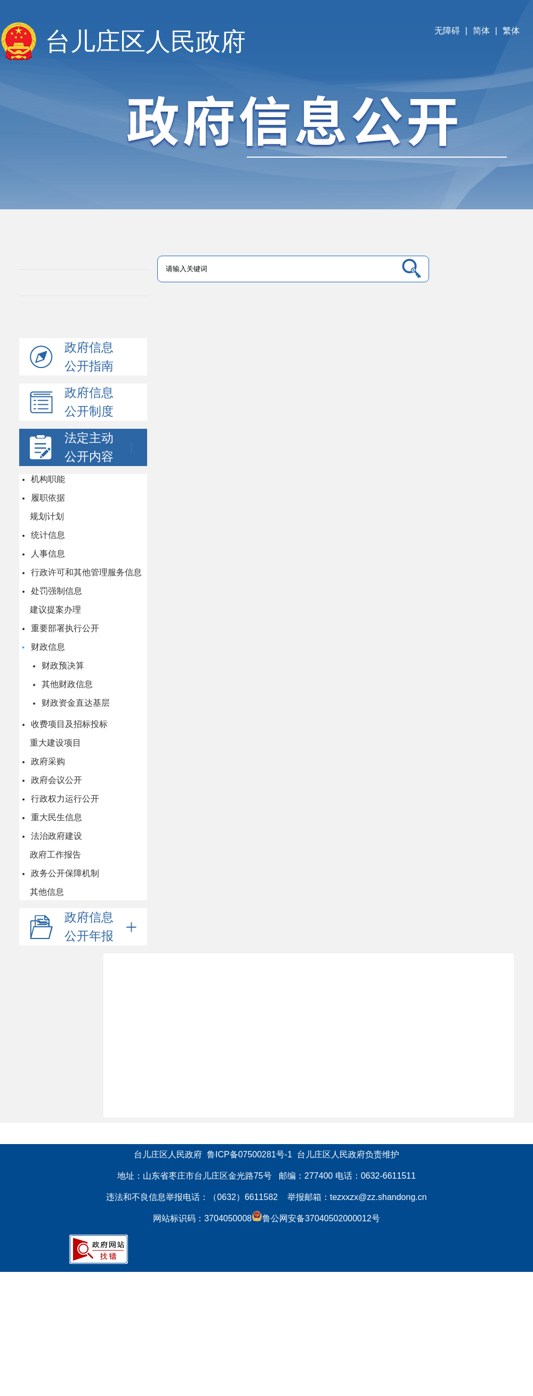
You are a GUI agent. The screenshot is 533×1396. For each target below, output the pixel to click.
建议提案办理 (55, 609)
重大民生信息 (56, 817)
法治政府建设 (56, 835)
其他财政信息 (67, 684)
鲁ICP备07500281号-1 (249, 1154)
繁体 (511, 30)
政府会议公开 (56, 780)
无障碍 (447, 30)
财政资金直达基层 (75, 702)
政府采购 (47, 761)
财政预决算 (62, 665)
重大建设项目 (55, 742)
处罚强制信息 (56, 590)
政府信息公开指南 (89, 356)
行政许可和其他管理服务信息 (86, 572)
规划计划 (47, 516)
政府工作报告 (55, 854)
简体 (481, 30)
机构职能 (47, 479)
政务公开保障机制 (64, 873)
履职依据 (47, 497)
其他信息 (47, 891)
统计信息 (47, 535)
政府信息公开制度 (89, 402)
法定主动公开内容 (100, 447)
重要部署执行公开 (64, 628)
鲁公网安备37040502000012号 (316, 1218)
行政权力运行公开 (64, 798)
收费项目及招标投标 (69, 724)
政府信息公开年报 (100, 926)
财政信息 (47, 646)
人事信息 (47, 553)
